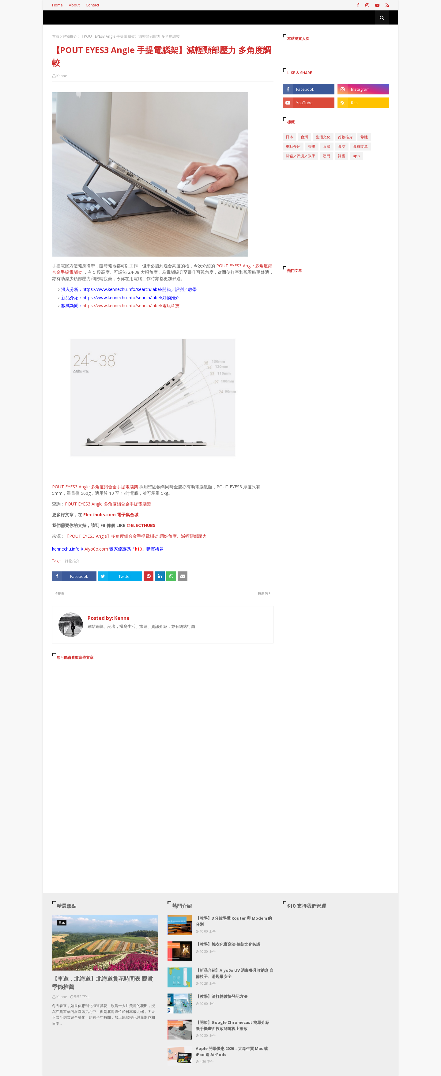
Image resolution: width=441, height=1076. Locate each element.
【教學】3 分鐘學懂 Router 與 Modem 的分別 (234, 921)
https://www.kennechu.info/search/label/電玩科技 (131, 305)
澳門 (326, 155)
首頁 (55, 36)
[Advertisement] (162, 721)
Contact (92, 5)
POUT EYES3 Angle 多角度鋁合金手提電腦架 (95, 487)
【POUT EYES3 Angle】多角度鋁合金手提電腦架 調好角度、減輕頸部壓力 (136, 536)
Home (57, 5)
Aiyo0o (91, 549)
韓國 (341, 155)
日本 (289, 136)
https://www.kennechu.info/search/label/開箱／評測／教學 (140, 289)
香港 (311, 146)
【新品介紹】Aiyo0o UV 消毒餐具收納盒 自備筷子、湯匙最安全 (234, 973)
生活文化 (323, 136)
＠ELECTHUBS (140, 525)
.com (103, 549)
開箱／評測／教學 (300, 155)
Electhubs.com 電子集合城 (110, 514)
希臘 (364, 136)
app (356, 155)
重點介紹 (293, 146)
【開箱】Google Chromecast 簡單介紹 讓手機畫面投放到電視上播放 (232, 1025)
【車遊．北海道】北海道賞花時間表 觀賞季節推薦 (102, 982)
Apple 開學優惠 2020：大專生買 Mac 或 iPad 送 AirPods (232, 1051)
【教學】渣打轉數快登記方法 (221, 996)
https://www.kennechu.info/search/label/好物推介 (131, 297)
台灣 (304, 136)
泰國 (326, 146)
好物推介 (69, 36)
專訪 (341, 146)
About (74, 5)
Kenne (61, 75)
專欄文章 (360, 146)
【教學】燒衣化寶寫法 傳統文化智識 (228, 944)
